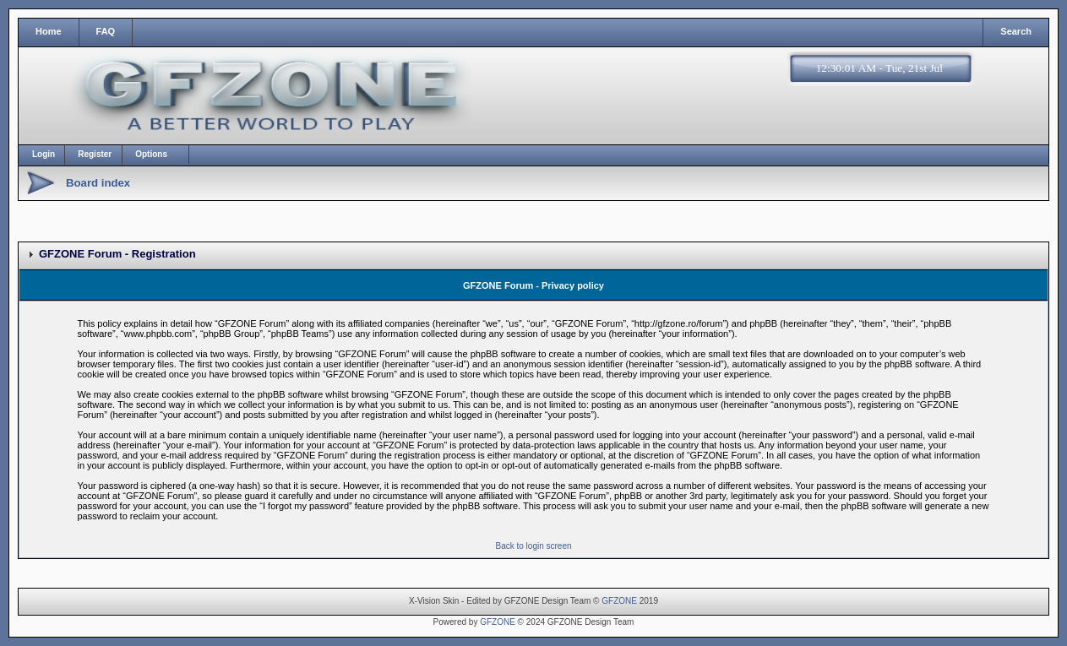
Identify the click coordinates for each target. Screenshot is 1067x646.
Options (151, 154)
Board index (98, 182)
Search (1016, 31)
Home (48, 31)
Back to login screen (533, 546)
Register (95, 154)
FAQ (106, 31)
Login (43, 154)
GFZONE (619, 600)
